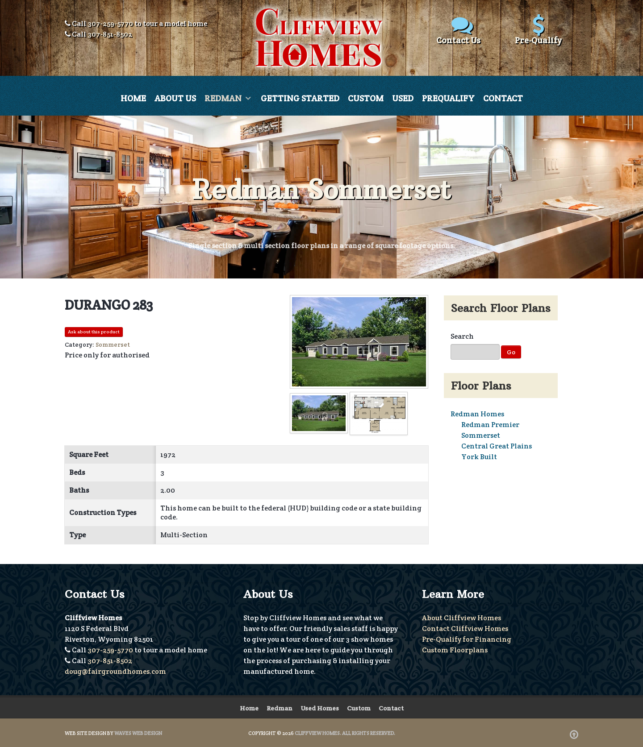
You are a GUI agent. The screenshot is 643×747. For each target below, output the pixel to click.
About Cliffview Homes (461, 617)
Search (462, 336)
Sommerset (480, 435)
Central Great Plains (496, 446)
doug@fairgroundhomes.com (115, 671)
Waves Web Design (138, 733)
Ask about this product (94, 332)
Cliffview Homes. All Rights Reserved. (345, 733)
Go (511, 352)
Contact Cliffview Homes (465, 628)
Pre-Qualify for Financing (466, 638)
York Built (479, 456)
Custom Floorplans (455, 649)
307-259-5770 (110, 23)
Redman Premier (490, 424)
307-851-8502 (110, 34)
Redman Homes (477, 414)
